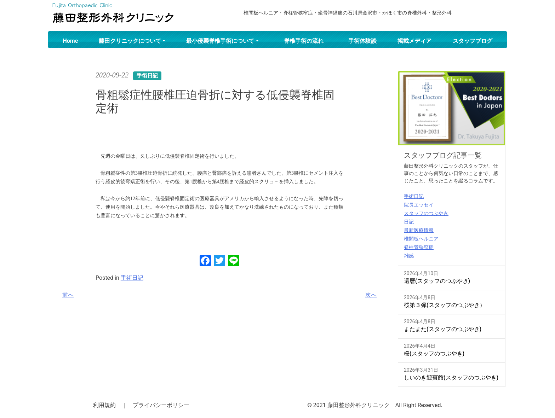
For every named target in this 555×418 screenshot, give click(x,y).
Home (70, 40)
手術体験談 (362, 40)
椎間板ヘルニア (421, 239)
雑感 (409, 256)
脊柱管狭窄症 (419, 247)
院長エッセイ (419, 205)
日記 (409, 222)
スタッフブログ (472, 40)
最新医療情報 (419, 230)
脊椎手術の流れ (304, 40)
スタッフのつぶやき (426, 213)
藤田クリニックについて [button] (130, 40)
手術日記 (132, 277)
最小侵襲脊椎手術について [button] (220, 40)
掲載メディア (414, 40)
